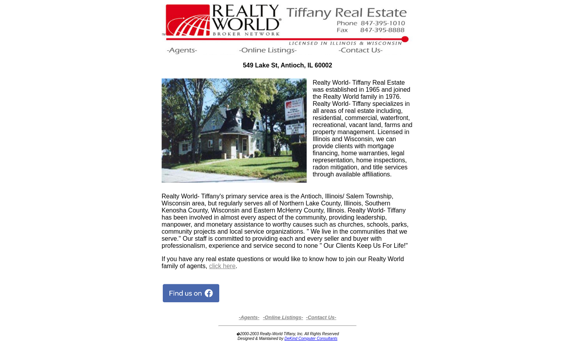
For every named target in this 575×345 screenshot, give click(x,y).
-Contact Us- (321, 317)
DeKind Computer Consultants (310, 338)
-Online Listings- (283, 317)
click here (222, 266)
